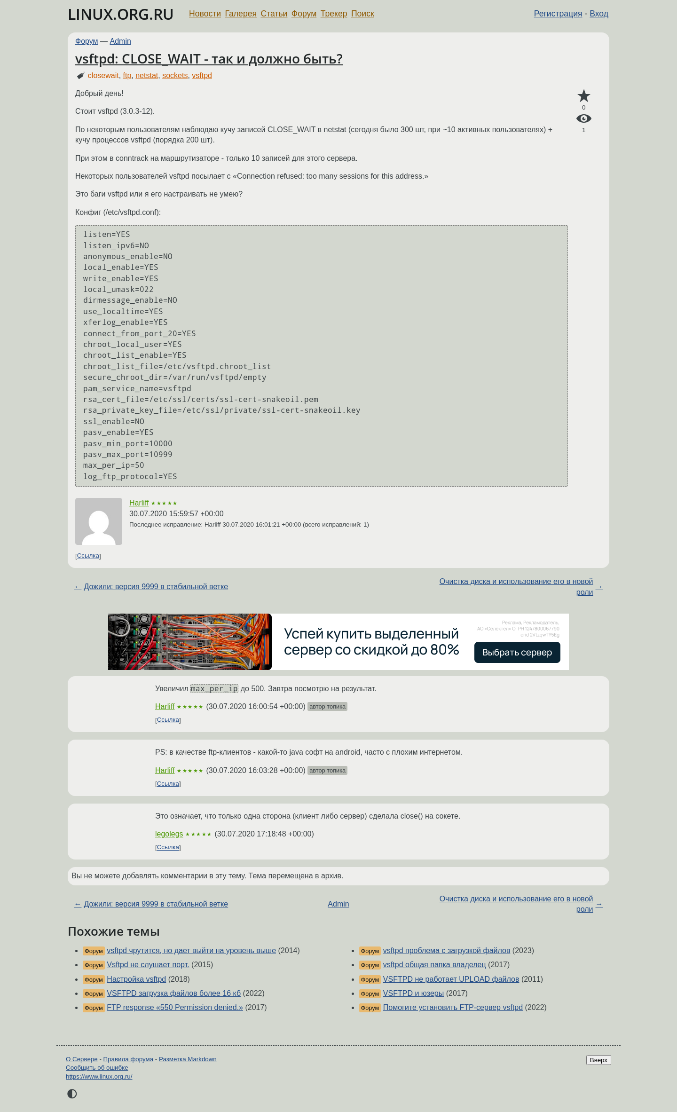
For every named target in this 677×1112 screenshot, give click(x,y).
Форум (303, 13)
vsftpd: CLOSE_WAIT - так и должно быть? (209, 58)
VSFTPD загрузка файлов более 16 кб (174, 993)
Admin (120, 41)
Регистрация (558, 13)
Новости (205, 13)
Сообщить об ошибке (97, 1067)
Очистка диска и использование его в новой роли (516, 586)
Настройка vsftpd (136, 979)
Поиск (362, 13)
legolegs (169, 834)
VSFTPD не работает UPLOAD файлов (451, 979)
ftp (127, 75)
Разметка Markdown (188, 1059)
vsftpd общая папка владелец (434, 965)
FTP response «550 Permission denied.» (175, 1007)
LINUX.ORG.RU (121, 14)
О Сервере (82, 1059)
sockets (175, 75)
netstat (146, 75)
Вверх (598, 1060)
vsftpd (202, 75)
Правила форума (128, 1059)
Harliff (139, 503)
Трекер (334, 13)
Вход (599, 13)
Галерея (241, 13)
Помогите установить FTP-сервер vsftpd (453, 1007)
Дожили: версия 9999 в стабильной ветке (156, 587)
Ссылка (88, 556)
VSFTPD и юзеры (413, 993)
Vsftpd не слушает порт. (148, 965)
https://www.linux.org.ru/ (99, 1076)
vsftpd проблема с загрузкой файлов (447, 950)
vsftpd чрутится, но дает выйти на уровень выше (191, 950)
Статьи (273, 13)
